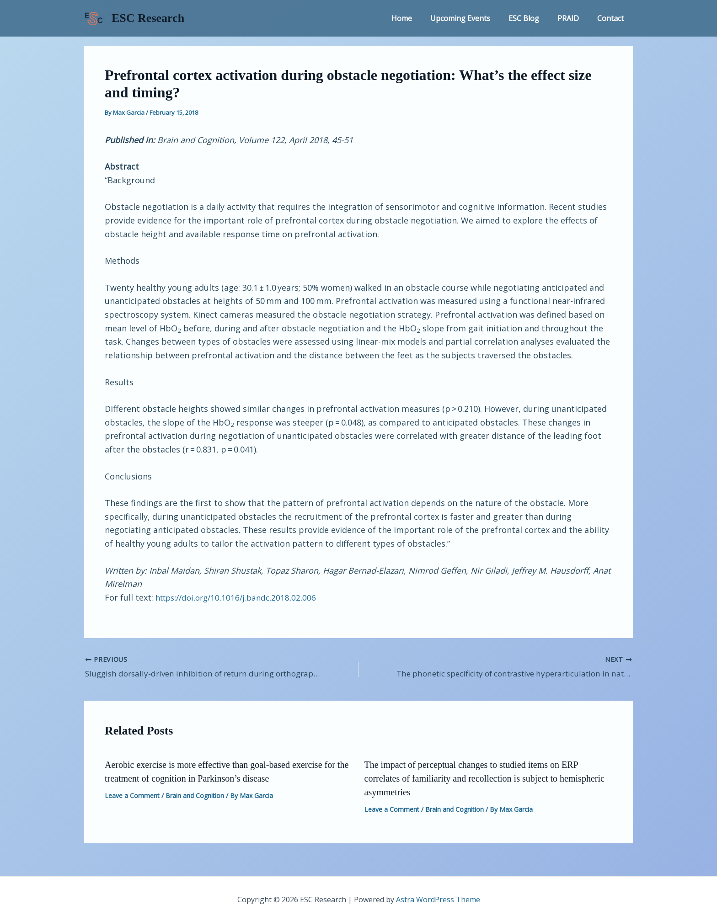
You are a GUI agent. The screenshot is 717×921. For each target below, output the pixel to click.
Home (418, 18)
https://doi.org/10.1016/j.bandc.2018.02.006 (239, 597)
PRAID (573, 18)
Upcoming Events (473, 18)
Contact (612, 18)
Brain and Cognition (195, 794)
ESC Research (148, 18)
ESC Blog (533, 18)
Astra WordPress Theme (438, 898)
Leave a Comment (132, 794)
